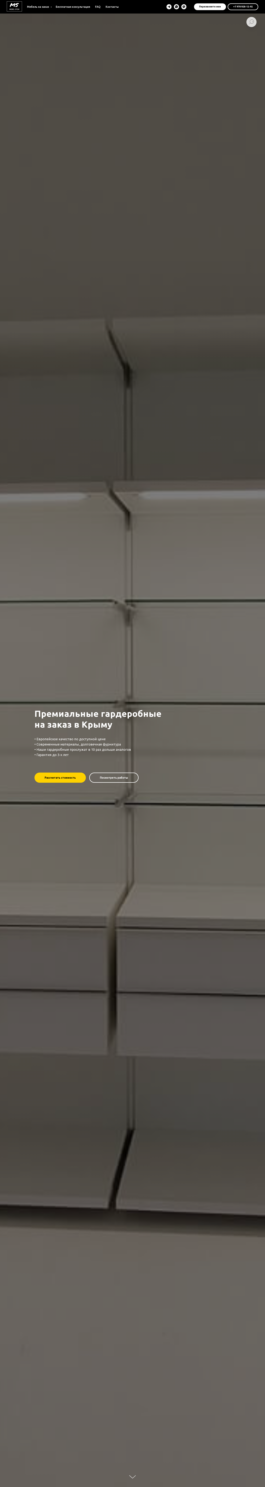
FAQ (98, 6)
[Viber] (183, 6)
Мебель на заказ (38, 6)
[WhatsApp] (176, 6)
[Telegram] (169, 6)
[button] (210, 6)
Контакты (112, 6)
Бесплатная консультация (73, 6)
